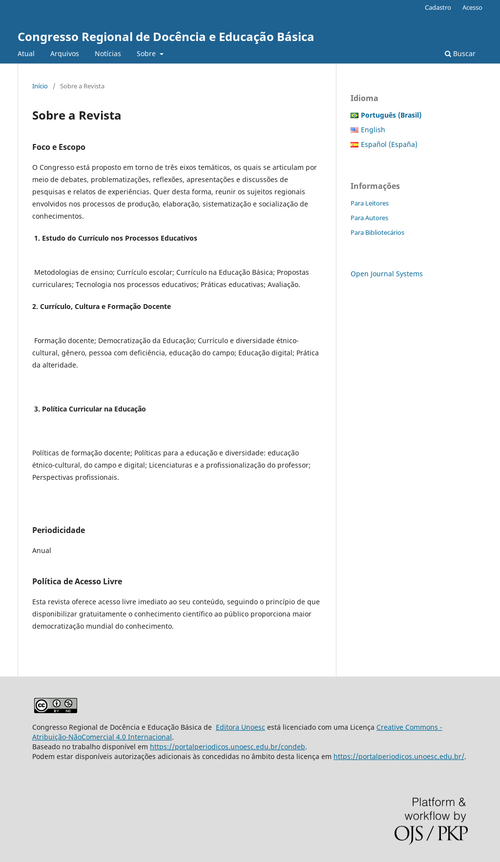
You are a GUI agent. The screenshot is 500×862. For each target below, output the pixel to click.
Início (40, 86)
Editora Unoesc (240, 727)
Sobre (147, 53)
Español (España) (389, 144)
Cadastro (438, 7)
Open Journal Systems (387, 273)
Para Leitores (370, 203)
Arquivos (64, 53)
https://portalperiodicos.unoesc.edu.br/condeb (227, 746)
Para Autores (369, 217)
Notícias (108, 53)
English (373, 129)
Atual (26, 53)
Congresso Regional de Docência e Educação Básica (166, 36)
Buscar (460, 53)
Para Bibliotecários (377, 232)
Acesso (472, 7)
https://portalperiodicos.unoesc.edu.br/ (398, 756)
